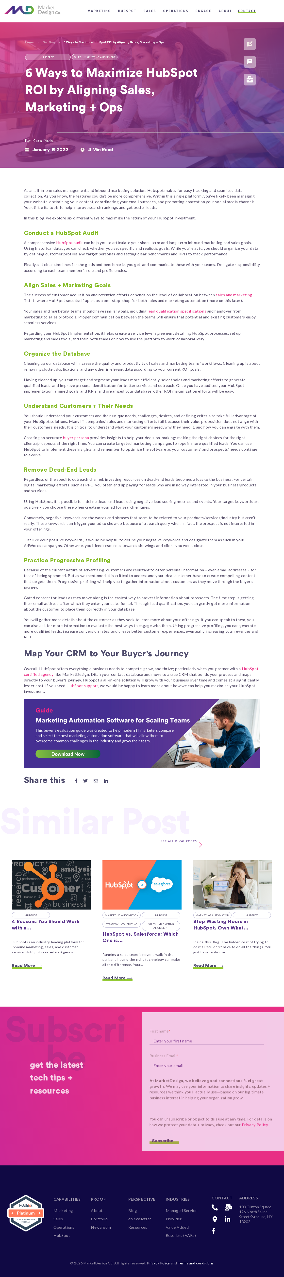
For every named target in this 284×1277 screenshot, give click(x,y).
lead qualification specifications (177, 311)
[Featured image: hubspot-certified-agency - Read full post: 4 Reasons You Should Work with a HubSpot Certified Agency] (51, 885)
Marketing (99, 11)
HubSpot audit (69, 242)
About (225, 11)
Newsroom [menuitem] (101, 1227)
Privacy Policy (159, 1263)
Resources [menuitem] (137, 1227)
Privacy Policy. (255, 1140)
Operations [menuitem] (63, 1227)
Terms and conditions (196, 1263)
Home (29, 42)
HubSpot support (83, 685)
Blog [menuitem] (132, 1210)
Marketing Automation (121, 915)
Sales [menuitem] (58, 1218)
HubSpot (127, 11)
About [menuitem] (96, 1210)
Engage (204, 11)
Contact (247, 11)
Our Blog (48, 42)
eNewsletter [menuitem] (139, 1218)
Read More (27, 965)
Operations (175, 11)
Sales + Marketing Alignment (161, 926)
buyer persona (76, 437)
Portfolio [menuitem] (99, 1218)
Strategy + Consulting (121, 924)
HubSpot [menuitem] (61, 1235)
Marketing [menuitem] (63, 1210)
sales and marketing (234, 294)
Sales (150, 11)
